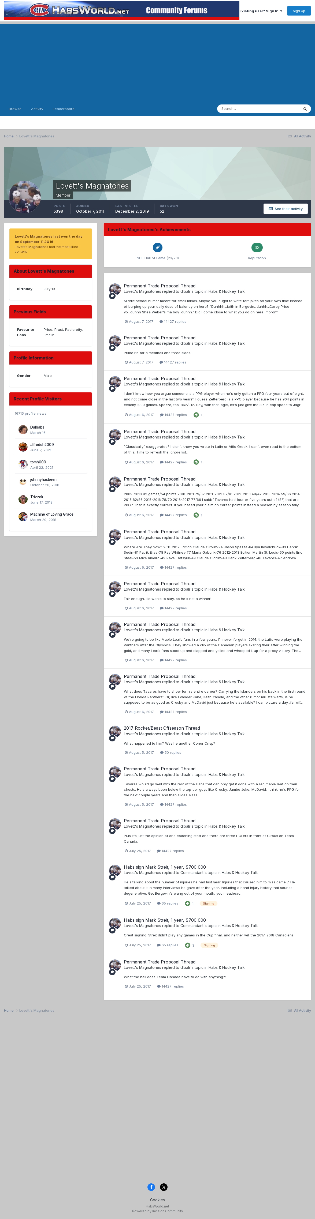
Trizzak (36, 497)
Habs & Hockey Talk (227, 291)
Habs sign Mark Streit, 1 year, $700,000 (165, 867)
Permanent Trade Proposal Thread (159, 285)
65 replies (167, 903)
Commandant (191, 872)
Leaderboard (64, 109)
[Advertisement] (157, 61)
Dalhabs (37, 427)
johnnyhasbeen (43, 479)
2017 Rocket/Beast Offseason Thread (162, 728)
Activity (37, 109)
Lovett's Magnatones (142, 291)
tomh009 (38, 462)
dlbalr (185, 291)
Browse (15, 109)
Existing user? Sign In (260, 11)
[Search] (243, 108)
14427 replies (173, 321)
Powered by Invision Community (157, 1211)
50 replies (170, 752)
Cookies (157, 1200)
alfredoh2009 (42, 444)
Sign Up (299, 11)
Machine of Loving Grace (51, 514)
